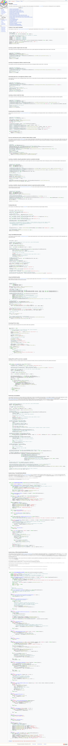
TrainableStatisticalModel (49, 398)
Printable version (3, 29)
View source (17, 1)
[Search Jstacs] (4, 16)
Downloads (2, 10)
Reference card (3, 24)
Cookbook (2, 22)
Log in (66, 0)
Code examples (15, 4)
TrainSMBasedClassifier (23, 236)
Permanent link (3, 30)
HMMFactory (22, 139)
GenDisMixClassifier (23, 278)
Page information (3, 31)
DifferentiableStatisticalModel (13, 399)
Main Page (2, 9)
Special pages (3, 28)
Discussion (13, 1)
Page (9, 1)
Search (1, 15)
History (22, 1)
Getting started (3, 11)
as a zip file (40, 6)
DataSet (25, 206)
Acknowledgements (3, 12)
